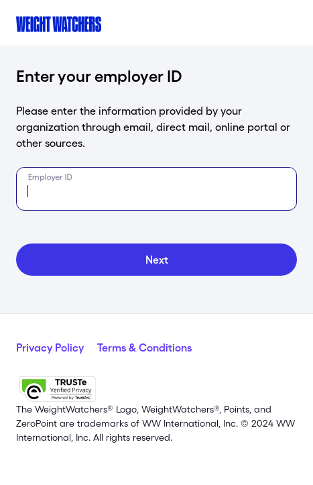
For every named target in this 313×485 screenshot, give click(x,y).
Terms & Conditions (144, 347)
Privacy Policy (50, 347)
